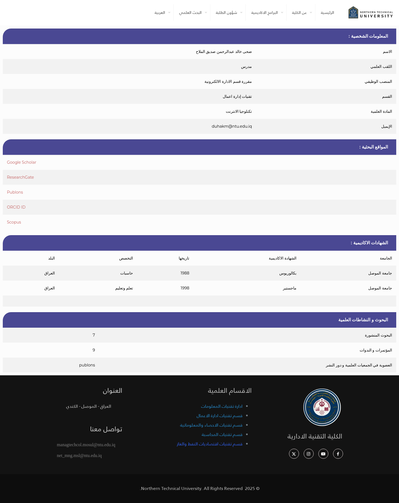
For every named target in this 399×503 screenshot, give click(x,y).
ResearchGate (20, 177)
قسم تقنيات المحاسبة (222, 434)
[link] (322, 407)
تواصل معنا (106, 429)
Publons (15, 192)
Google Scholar (21, 162)
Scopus (14, 222)
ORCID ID (16, 207)
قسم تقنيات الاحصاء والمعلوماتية (211, 425)
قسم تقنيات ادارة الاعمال (219, 415)
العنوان (112, 390)
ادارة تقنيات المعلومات (221, 406)
